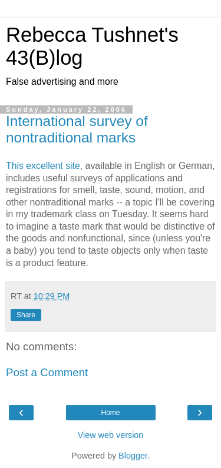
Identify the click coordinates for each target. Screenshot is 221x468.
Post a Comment (47, 372)
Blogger (132, 455)
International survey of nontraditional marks (77, 129)
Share (26, 315)
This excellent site (43, 166)
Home (110, 413)
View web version (111, 435)
